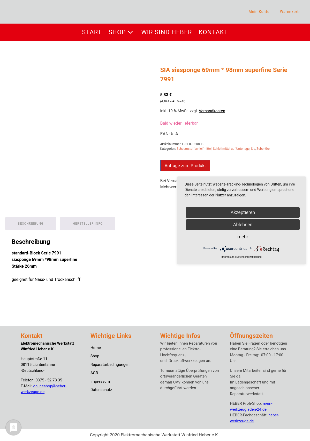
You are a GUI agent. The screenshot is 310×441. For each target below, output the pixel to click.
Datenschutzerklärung (248, 256)
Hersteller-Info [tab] (88, 223)
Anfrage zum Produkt (185, 165)
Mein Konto (259, 12)
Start (92, 32)
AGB (94, 373)
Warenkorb (290, 12)
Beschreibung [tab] (30, 223)
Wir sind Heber (166, 32)
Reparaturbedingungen (110, 364)
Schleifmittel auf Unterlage (231, 149)
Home (95, 347)
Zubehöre (263, 149)
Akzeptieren (243, 212)
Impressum (100, 381)
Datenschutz (101, 389)
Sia (253, 149)
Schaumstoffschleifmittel (194, 149)
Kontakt (213, 32)
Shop (122, 32)
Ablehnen (242, 224)
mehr (242, 236)
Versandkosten (212, 111)
